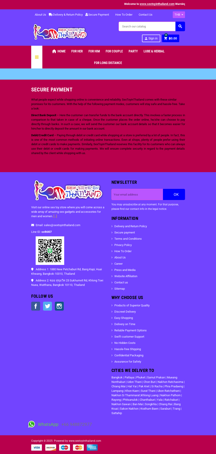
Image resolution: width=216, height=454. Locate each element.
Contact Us (143, 14)
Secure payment (124, 232)
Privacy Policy (123, 245)
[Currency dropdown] (179, 14)
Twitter (47, 306)
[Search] (152, 26)
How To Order (122, 14)
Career (118, 263)
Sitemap (119, 288)
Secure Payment (97, 14)
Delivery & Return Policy (66, 14)
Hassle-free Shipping (127, 349)
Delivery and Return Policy (130, 226)
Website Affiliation (125, 276)
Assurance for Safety (127, 361)
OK (174, 194)
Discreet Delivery (125, 311)
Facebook (35, 306)
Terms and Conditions (128, 238)
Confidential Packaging (128, 355)
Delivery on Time (124, 324)
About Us (38, 14)
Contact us (121, 282)
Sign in (151, 38)
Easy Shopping (123, 318)
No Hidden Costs (125, 343)
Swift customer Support (129, 336)
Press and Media (125, 270)
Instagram (59, 306)
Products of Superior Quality (132, 305)
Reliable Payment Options (130, 330)
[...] (55, 216)
